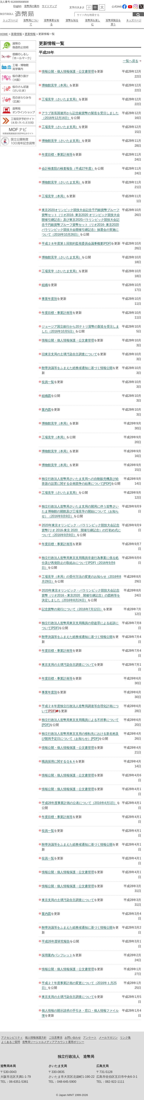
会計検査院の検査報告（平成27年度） (68, 167)
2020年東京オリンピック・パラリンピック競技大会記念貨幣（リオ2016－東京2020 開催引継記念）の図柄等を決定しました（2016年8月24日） (81, 594)
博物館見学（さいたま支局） (62, 139)
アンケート (90, 1036)
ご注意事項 (55, 1036)
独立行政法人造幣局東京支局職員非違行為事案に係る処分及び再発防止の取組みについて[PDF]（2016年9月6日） (80, 561)
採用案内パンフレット (57, 954)
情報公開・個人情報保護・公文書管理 (68, 70)
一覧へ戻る (130, 59)
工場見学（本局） (54, 195)
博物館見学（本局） (55, 84)
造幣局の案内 (31, 6)
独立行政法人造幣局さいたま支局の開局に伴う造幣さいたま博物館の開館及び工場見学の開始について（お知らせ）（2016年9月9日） (80, 510)
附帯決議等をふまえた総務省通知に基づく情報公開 (77, 367)
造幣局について (31, 20)
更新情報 (30, 33)
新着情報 (16, 33)
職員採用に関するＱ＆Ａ (58, 760)
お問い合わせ (73, 1036)
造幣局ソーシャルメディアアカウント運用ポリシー (53, 1040)
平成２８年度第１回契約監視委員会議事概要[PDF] (76, 242)
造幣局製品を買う (113, 22)
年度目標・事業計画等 (57, 153)
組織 (45, 284)
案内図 (46, 408)
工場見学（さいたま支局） (60, 98)
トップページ (10, 20)
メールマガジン (108, 1036)
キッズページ (134, 20)
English (17, 6)
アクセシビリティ (12, 1036)
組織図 (46, 394)
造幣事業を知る (51, 20)
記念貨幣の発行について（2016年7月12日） (72, 608)
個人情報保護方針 (36, 1036)
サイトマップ (49, 6)
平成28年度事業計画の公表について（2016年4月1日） (79, 802)
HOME (4, 33)
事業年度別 (49, 297)
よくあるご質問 (10, 1040)
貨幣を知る (72, 20)
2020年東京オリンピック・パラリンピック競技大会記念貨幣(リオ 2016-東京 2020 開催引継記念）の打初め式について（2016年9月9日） (81, 529)
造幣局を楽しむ (93, 20)
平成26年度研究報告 (56, 940)
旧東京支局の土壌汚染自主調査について (69, 353)
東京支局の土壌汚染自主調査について (68, 663)
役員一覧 (48, 380)
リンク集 (125, 1036)
